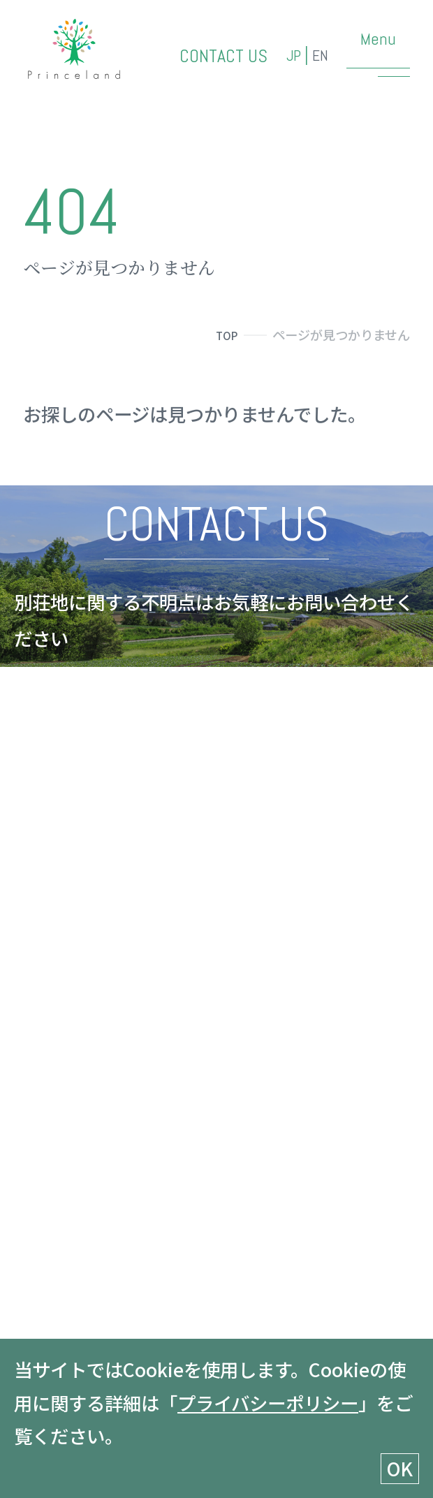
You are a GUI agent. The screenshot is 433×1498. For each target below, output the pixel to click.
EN (318, 59)
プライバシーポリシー (267, 1402)
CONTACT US (206, 58)
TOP (224, 334)
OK (400, 1468)
